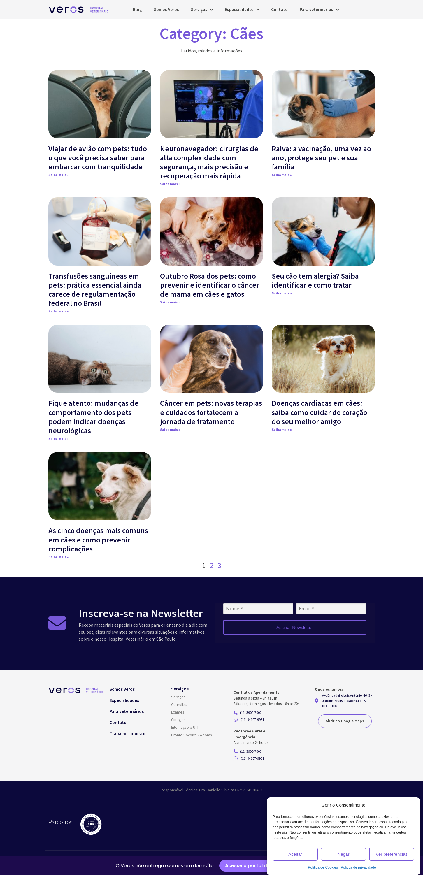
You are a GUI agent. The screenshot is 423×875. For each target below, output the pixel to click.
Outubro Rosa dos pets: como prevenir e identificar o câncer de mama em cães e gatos (209, 285)
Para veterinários (319, 10)
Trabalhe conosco (130, 733)
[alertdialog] (211, 865)
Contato (279, 9)
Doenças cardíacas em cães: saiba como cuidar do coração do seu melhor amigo (319, 412)
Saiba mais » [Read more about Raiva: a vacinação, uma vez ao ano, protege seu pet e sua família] (282, 175)
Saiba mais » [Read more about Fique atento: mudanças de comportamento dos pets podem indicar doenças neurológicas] (58, 438)
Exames (178, 712)
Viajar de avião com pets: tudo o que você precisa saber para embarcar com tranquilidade (97, 157)
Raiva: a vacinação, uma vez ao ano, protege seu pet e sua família (321, 157)
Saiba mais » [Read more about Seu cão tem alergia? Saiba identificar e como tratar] (282, 293)
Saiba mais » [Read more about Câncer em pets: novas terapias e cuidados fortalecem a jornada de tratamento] (170, 429)
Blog (137, 9)
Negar (344, 854)
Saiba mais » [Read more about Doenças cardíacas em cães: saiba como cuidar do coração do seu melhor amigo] (282, 429)
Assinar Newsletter (294, 627)
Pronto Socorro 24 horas (192, 735)
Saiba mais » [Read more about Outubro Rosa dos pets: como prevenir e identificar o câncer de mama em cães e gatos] (170, 302)
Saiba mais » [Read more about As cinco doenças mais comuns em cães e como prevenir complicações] (58, 557)
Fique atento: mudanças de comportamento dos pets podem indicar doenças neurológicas (93, 416)
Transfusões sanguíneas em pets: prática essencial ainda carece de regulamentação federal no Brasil (94, 289)
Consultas (179, 704)
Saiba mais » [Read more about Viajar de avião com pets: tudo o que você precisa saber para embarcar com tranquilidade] (58, 175)
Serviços (202, 10)
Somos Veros (166, 9)
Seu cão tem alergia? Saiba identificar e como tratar (315, 280)
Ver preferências (392, 854)
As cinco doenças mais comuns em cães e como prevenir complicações (98, 539)
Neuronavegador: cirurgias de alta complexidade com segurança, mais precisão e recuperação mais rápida (209, 162)
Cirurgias (179, 720)
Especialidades (242, 10)
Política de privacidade (358, 867)
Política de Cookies (323, 867)
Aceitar (295, 854)
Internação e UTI (185, 727)
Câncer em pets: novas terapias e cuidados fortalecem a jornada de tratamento (211, 412)
